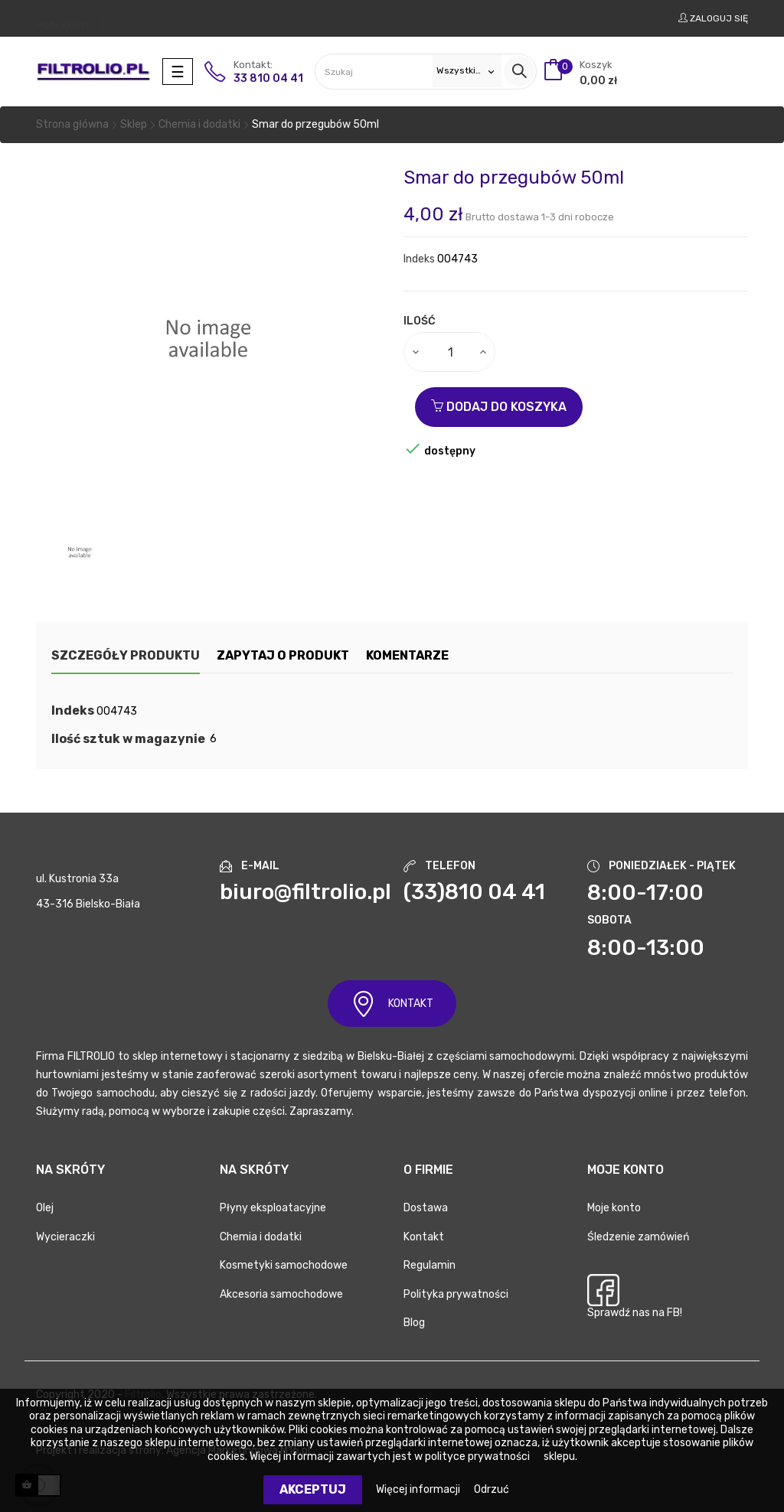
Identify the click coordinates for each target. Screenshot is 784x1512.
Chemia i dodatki (261, 1236)
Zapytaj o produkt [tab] (295, 655)
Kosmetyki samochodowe (284, 1265)
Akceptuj (312, 1489)
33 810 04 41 (268, 78)
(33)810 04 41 (474, 891)
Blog (414, 1322)
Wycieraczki (65, 1236)
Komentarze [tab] (431, 655)
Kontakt (423, 1236)
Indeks (419, 259)
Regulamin (429, 1265)
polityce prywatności (477, 1456)
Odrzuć (491, 1489)
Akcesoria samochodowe (281, 1294)
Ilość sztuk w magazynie (128, 739)
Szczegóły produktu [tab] (125, 655)
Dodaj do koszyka (499, 406)
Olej (45, 1207)
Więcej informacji (419, 1489)
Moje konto (614, 1207)
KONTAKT (392, 1003)
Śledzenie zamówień (638, 1236)
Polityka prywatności (455, 1294)
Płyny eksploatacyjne (273, 1207)
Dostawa (425, 1207)
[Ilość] (450, 352)
